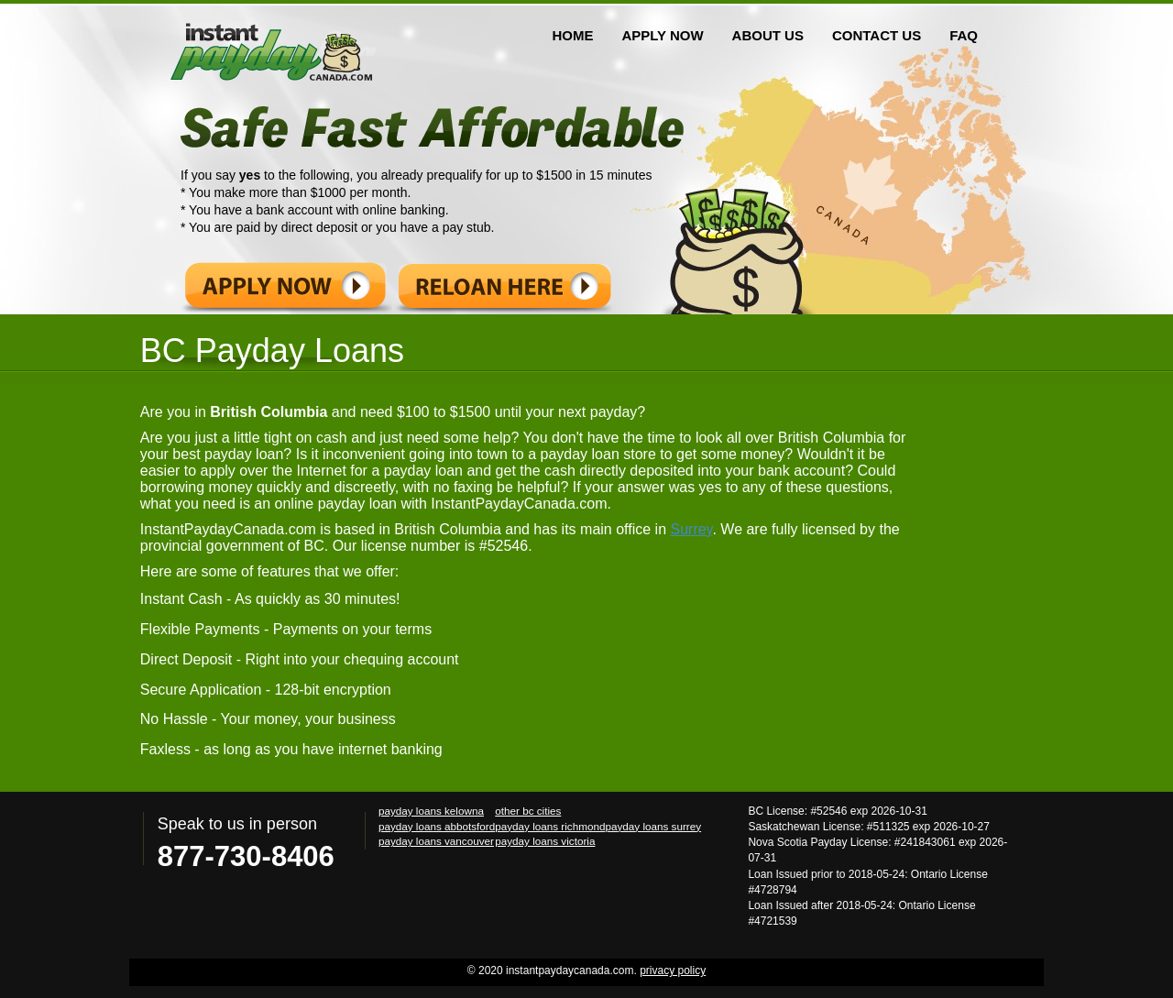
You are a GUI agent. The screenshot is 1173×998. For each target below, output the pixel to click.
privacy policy (673, 970)
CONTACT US (876, 35)
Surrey (691, 529)
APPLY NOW (662, 35)
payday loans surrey (653, 826)
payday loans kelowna (431, 811)
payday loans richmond (550, 826)
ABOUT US (768, 35)
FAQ (963, 35)
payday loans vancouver (436, 841)
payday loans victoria (545, 841)
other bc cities (528, 811)
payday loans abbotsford (436, 826)
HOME (572, 35)
